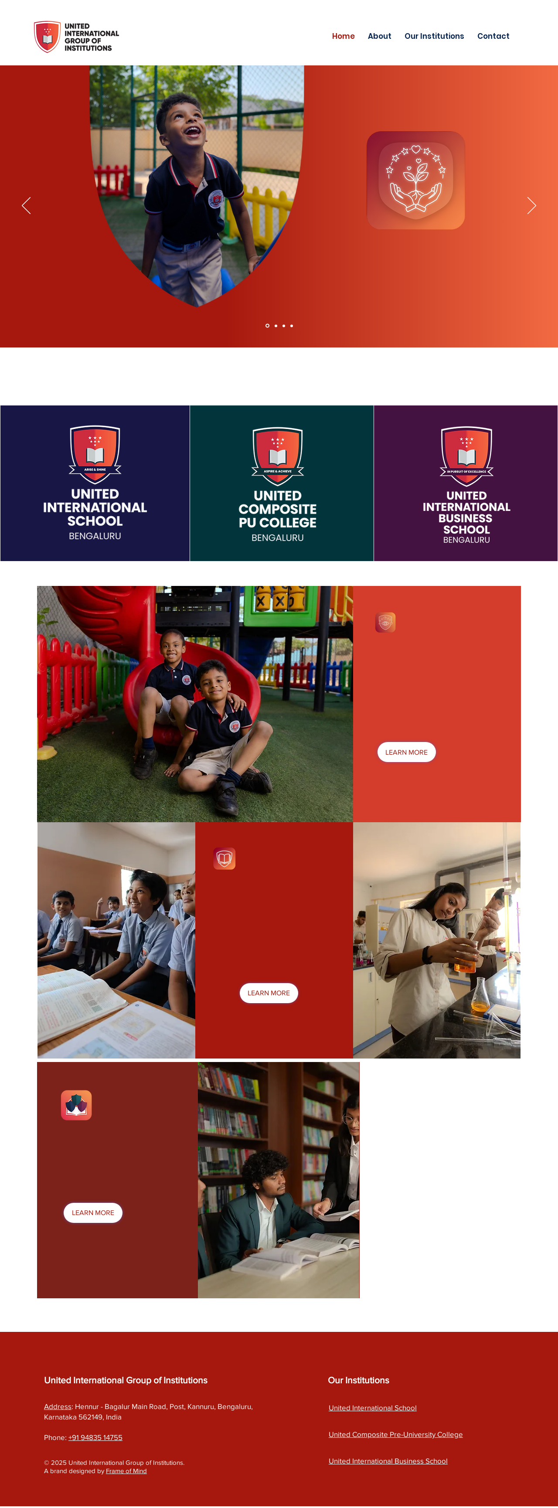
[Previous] (26, 206)
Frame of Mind (126, 1470)
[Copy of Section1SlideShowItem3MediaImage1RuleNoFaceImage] (291, 325)
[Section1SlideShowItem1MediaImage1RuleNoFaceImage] (267, 326)
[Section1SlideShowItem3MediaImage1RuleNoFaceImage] (283, 325)
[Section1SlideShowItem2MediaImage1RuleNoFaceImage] (276, 325)
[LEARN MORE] (407, 752)
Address (57, 1406)
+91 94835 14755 (95, 1437)
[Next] (531, 206)
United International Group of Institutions (126, 1380)
